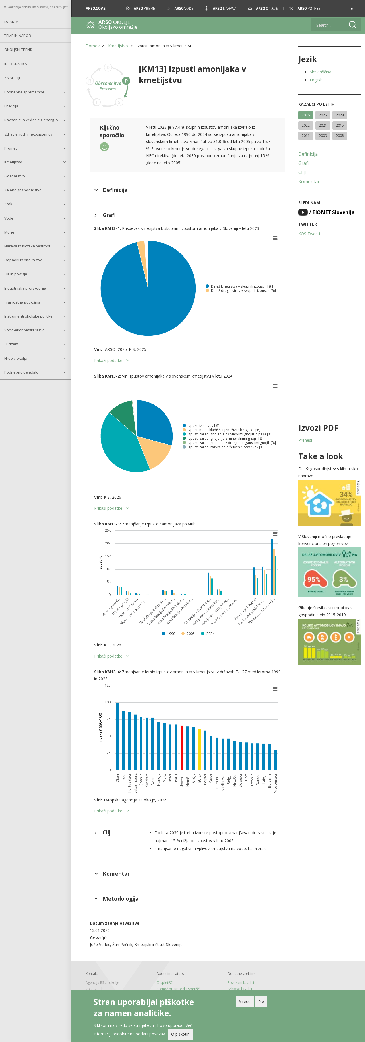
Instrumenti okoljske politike (28, 316)
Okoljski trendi (18, 49)
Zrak (8, 203)
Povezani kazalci (241, 982)
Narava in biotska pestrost (27, 246)
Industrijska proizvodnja (25, 288)
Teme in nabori (18, 35)
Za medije (12, 77)
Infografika (15, 63)
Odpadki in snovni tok (23, 260)
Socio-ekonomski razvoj (25, 330)
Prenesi (305, 440)
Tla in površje (15, 274)
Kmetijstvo (13, 162)
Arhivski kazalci (240, 988)
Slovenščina (320, 72)
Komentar (309, 181)
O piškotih (180, 1034)
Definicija (308, 154)
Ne (261, 1001)
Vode (8, 218)
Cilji (302, 172)
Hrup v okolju (15, 358)
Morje (9, 232)
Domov (11, 21)
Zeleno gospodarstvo (23, 190)
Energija (11, 106)
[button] (352, 8)
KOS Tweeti (309, 233)
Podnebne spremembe (24, 92)
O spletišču (166, 982)
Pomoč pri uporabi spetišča (179, 988)
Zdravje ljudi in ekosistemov (28, 134)
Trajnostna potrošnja (22, 302)
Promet (10, 148)
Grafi (303, 163)
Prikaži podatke (108, 360)
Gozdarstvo (14, 176)
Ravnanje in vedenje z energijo (31, 119)
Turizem (11, 344)
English (316, 80)
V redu (245, 1001)
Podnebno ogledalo (21, 372)
